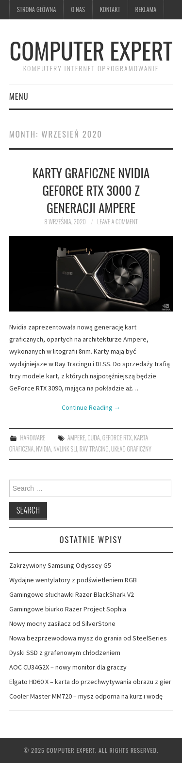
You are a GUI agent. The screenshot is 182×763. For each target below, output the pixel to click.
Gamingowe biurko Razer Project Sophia (67, 609)
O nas (77, 9)
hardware (32, 437)
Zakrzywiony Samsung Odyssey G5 (60, 565)
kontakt (110, 9)
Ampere (76, 437)
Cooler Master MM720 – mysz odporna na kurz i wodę (86, 696)
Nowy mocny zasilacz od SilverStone (62, 623)
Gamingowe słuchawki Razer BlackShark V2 (71, 594)
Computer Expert (91, 50)
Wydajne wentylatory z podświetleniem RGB (73, 580)
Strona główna (36, 9)
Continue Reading (91, 407)
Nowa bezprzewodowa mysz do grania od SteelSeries (88, 638)
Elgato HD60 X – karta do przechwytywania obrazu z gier (90, 681)
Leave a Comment (117, 221)
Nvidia (43, 448)
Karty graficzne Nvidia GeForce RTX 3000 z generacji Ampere (91, 190)
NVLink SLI (65, 448)
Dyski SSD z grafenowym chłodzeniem (64, 652)
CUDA (93, 437)
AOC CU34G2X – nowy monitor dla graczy (68, 667)
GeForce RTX (117, 437)
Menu (19, 96)
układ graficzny (131, 448)
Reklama (146, 9)
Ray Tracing (94, 448)
